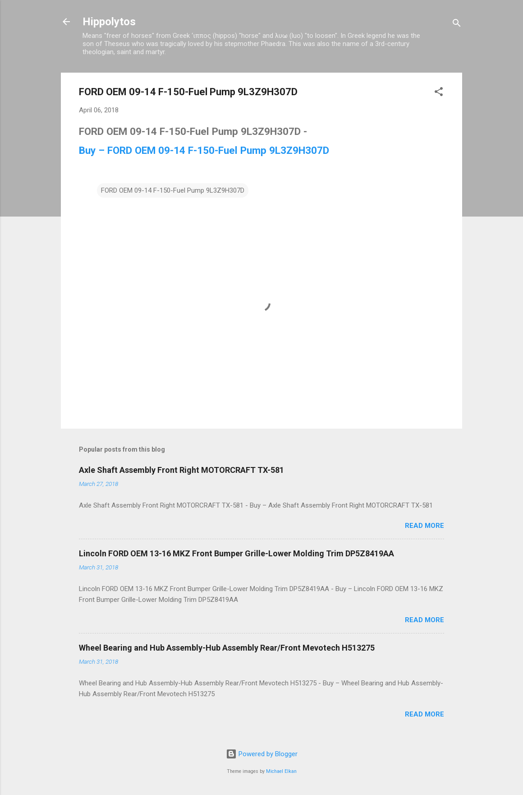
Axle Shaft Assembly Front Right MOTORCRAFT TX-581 (181, 470)
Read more (424, 526)
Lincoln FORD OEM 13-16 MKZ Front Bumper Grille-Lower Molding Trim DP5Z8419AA (236, 553)
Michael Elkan (281, 771)
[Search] (456, 24)
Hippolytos (109, 21)
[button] (438, 93)
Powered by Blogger (262, 754)
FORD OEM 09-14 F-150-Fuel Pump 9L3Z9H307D (172, 190)
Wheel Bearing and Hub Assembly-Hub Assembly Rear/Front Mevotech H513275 (227, 647)
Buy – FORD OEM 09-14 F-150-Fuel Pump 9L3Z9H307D (204, 150)
